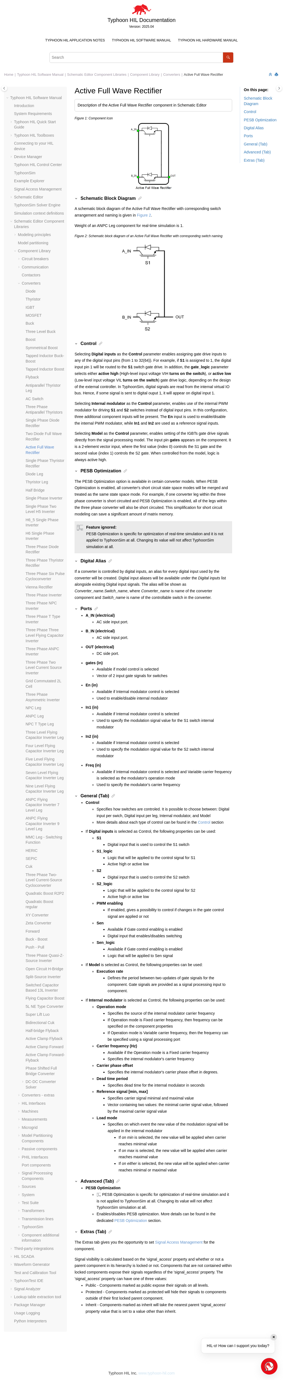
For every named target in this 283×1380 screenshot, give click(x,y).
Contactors (31, 275)
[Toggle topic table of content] (279, 88)
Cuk (29, 866)
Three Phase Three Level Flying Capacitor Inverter (45, 635)
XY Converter (37, 915)
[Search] (228, 57)
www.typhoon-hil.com (156, 1373)
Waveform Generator (32, 1264)
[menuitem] (75, 40)
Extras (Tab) (254, 160)
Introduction (24, 105)
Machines (30, 1111)
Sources (29, 1186)
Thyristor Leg (37, 482)
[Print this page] (277, 75)
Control (204, 822)
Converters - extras (38, 1095)
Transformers (33, 1210)
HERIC (32, 850)
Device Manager (28, 157)
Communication (35, 267)
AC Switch (34, 399)
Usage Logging (27, 1313)
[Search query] (141, 57)
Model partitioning (33, 243)
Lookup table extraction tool (37, 1297)
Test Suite (30, 1203)
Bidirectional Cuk (40, 1022)
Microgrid (30, 1127)
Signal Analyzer (27, 1289)
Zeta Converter (38, 923)
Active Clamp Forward (45, 1047)
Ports (248, 136)
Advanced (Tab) (257, 152)
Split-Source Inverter (43, 977)
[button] (8, 98)
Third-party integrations (34, 1248)
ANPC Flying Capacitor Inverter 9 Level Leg (42, 823)
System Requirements (33, 113)
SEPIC (31, 858)
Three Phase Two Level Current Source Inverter (44, 667)
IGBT (30, 307)
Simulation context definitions (39, 213)
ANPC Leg (35, 716)
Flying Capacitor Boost (45, 998)
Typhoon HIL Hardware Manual (208, 40)
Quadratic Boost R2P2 (45, 893)
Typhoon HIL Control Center (38, 164)
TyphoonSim (24, 173)
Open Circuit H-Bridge (44, 969)
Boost (30, 339)
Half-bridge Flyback (42, 1030)
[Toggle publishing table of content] (4, 88)
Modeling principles (34, 234)
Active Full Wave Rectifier (203, 75)
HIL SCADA (24, 1256)
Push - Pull (35, 947)
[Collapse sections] (271, 75)
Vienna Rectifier (39, 587)
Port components (36, 1165)
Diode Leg (34, 474)
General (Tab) (256, 144)
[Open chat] (269, 1366)
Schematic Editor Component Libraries (97, 75)
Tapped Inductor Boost (45, 369)
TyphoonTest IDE (28, 1280)
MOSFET (34, 315)
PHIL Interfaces (35, 1157)
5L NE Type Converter (45, 1006)
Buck (30, 323)
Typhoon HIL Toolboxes (34, 135)
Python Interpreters (30, 1321)
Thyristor (33, 299)
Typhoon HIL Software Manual (141, 40)
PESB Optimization (130, 1220)
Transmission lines (37, 1219)
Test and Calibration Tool (35, 1272)
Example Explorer (29, 181)
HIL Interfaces (34, 1103)
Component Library (145, 75)
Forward (33, 931)
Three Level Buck (41, 331)
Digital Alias (254, 128)
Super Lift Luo (38, 1014)
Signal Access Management (38, 189)
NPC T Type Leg (40, 724)
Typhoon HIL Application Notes (75, 40)
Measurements (34, 1119)
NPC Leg (33, 708)
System (28, 1195)
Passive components (39, 1149)
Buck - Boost (36, 939)
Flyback (32, 377)
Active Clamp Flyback (44, 1038)
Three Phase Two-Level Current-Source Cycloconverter (44, 880)
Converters (171, 75)
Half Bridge (35, 490)
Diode (31, 291)
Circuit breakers (35, 259)
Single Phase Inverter (44, 498)
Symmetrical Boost (42, 348)
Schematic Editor (28, 197)
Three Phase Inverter (44, 595)
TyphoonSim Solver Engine (37, 205)
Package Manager (29, 1305)
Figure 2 (144, 215)
